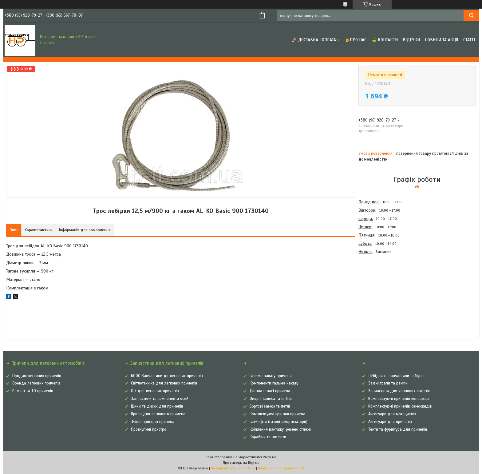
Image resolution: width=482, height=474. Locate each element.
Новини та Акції (441, 39)
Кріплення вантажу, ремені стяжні (280, 429)
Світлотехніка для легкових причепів (164, 383)
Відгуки (411, 39)
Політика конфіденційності (281, 468)
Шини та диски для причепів (157, 406)
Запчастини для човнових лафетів (399, 390)
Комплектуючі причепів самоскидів (400, 406)
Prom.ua (269, 457)
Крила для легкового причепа (158, 414)
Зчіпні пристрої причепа (152, 421)
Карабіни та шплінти (268, 437)
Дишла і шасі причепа (270, 390)
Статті (469, 39)
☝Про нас (355, 39)
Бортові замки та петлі (270, 406)
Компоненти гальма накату (274, 383)
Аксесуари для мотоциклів (392, 414)
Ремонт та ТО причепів (32, 390)
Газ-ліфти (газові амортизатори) (278, 421)
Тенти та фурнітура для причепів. (398, 429)
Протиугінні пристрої (149, 429)
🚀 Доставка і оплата (314, 39)
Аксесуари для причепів (390, 421)
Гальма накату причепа (271, 375)
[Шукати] (471, 15)
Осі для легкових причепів (155, 390)
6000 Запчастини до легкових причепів (167, 375)
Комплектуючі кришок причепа (277, 414)
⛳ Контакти (384, 39)
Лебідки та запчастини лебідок (396, 375)
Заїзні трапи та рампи (388, 383)
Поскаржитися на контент (233, 468)
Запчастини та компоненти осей (159, 398)
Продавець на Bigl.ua (241, 462)
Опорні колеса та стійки (271, 398)
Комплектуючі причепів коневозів (398, 398)
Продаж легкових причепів (36, 375)
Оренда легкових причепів (36, 383)
